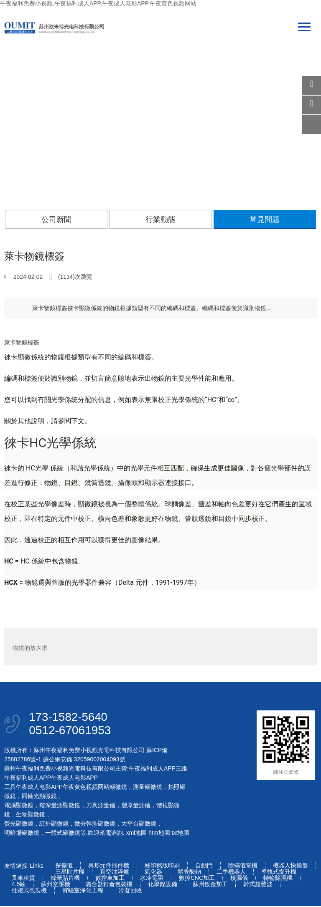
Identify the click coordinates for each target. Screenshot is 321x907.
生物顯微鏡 (30, 815)
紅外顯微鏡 (54, 824)
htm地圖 (159, 833)
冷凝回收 (130, 891)
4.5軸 (18, 885)
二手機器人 (231, 872)
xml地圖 (136, 833)
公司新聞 (56, 219)
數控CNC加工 (197, 879)
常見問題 (265, 219)
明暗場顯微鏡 (21, 833)
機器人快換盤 (290, 866)
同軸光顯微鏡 (39, 796)
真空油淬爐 (114, 872)
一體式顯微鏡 (62, 833)
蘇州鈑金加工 (210, 885)
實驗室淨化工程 (82, 891)
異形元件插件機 (108, 866)
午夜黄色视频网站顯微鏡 (95, 787)
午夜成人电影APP (74, 778)
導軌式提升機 (278, 872)
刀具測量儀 (100, 806)
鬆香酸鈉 (189, 872)
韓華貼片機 (65, 879)
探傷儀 (64, 866)
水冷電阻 (151, 879)
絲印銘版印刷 (162, 866)
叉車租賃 (23, 879)
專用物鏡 (296, 646)
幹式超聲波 (258, 885)
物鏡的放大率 (30, 646)
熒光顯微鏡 (18, 824)
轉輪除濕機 (278, 879)
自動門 (204, 866)
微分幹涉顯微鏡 (94, 824)
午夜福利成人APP (152, 769)
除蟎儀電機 (242, 866)
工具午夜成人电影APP (33, 787)
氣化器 (153, 872)
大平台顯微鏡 (138, 824)
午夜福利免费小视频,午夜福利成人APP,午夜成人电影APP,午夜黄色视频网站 (98, 3)
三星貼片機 (69, 872)
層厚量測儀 (135, 806)
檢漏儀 (239, 879)
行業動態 (160, 219)
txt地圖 (181, 833)
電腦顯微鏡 (18, 806)
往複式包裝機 (29, 891)
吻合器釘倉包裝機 (109, 885)
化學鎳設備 (162, 885)
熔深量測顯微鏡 (59, 806)
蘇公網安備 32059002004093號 (83, 760)
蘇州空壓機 (55, 885)
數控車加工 (110, 879)
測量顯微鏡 (147, 787)
